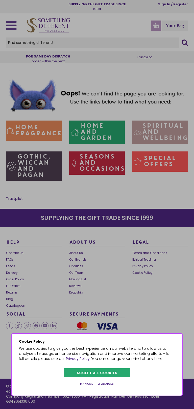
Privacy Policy (78, 358)
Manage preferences (97, 384)
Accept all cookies (97, 373)
